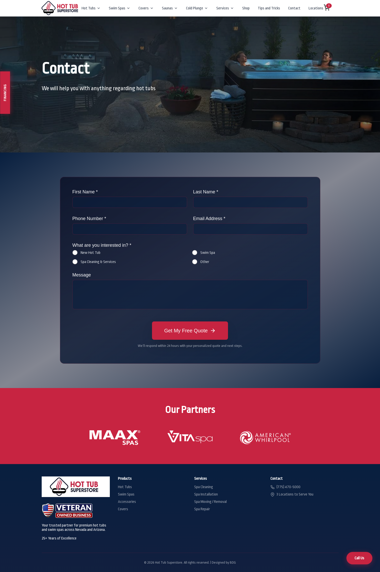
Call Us (359, 558)
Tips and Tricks (269, 8)
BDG (233, 562)
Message (81, 274)
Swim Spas (119, 8)
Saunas (170, 8)
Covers (146, 8)
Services (225, 8)
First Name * (85, 191)
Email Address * (209, 218)
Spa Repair (202, 509)
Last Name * (205, 191)
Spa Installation (206, 494)
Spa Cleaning (203, 487)
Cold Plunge (197, 8)
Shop (246, 8)
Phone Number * (89, 218)
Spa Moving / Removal (210, 502)
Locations (318, 8)
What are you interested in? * (101, 245)
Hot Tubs (91, 8)
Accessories (127, 502)
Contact (294, 8)
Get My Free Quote (190, 331)
